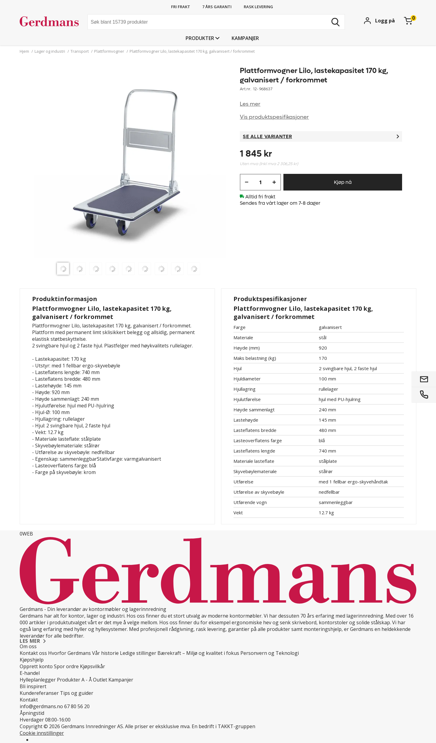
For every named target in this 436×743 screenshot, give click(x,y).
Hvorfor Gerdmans (69, 653)
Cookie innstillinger (42, 733)
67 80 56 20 (77, 706)
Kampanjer (245, 38)
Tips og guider (76, 693)
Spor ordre (66, 666)
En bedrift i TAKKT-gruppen (223, 726)
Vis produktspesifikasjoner (274, 117)
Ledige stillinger (138, 653)
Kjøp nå (343, 182)
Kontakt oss (33, 653)
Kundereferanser (39, 693)
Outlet (100, 679)
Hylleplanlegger (38, 679)
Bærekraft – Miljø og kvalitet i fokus (198, 653)
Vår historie (105, 653)
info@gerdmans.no (41, 706)
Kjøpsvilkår (92, 666)
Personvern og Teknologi (269, 653)
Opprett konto (36, 666)
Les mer (250, 104)
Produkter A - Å (74, 679)
